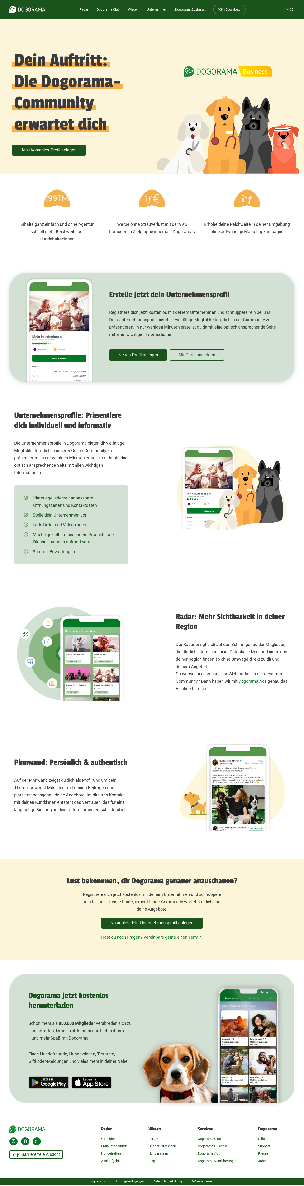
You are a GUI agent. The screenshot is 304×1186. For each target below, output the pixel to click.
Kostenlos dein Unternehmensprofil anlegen (151, 923)
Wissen (154, 1129)
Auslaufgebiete (112, 1161)
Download (229, 9)
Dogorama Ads (252, 681)
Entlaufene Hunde (114, 1146)
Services (205, 1129)
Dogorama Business (190, 9)
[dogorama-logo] (27, 9)
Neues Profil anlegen (139, 355)
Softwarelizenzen (202, 1181)
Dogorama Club (108, 9)
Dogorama (267, 1129)
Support (264, 1146)
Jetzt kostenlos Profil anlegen (50, 150)
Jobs (262, 1161)
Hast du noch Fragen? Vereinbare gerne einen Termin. (152, 937)
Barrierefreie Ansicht (36, 1154)
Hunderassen (158, 1153)
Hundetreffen (111, 1153)
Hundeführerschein (162, 1146)
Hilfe (261, 1139)
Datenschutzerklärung (168, 1181)
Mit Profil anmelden (200, 355)
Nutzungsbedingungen (129, 1181)
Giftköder (108, 1139)
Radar (83, 9)
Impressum (98, 1181)
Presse (263, 1153)
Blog (151, 1161)
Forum (153, 1139)
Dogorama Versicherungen (217, 1161)
